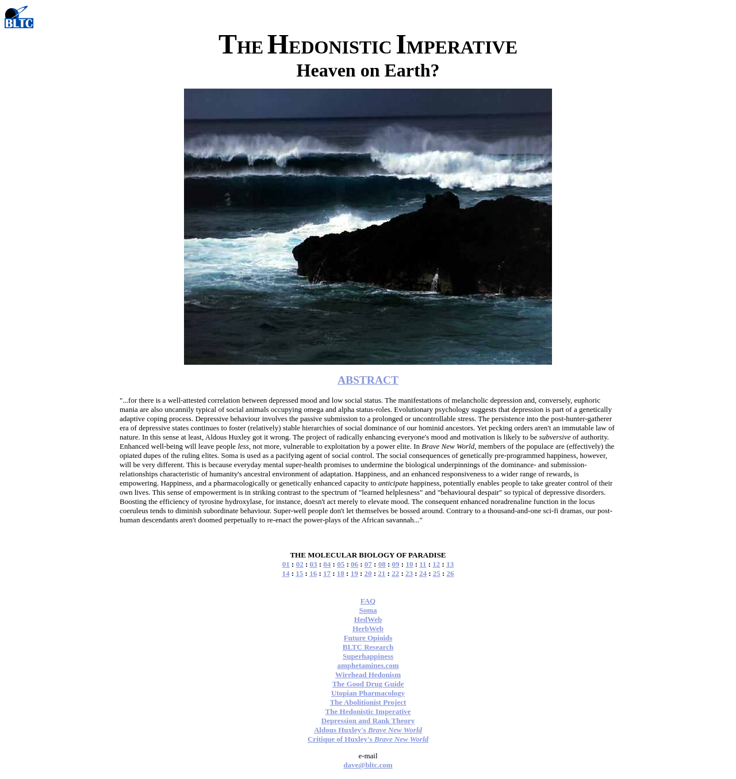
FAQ (368, 601)
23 (409, 573)
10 (409, 564)
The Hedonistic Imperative (368, 711)
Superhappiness (368, 656)
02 (300, 564)
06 (354, 564)
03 (313, 564)
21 (381, 573)
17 (327, 573)
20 (368, 573)
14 (285, 573)
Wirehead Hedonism (368, 674)
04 (327, 564)
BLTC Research (368, 647)
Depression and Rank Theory (368, 720)
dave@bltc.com (367, 765)
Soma (368, 610)
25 (436, 573)
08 (382, 564)
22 (395, 573)
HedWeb (368, 619)
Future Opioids (368, 637)
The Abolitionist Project (368, 702)
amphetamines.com (367, 665)
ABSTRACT (368, 380)
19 (354, 573)
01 (286, 564)
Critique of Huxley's (368, 739)
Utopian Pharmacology (368, 693)
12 (436, 564)
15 (299, 573)
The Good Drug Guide (368, 683)
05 (340, 564)
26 (450, 573)
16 (313, 573)
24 (423, 573)
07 (368, 564)
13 (450, 564)
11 (422, 564)
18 (340, 573)
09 (396, 564)
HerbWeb (368, 628)
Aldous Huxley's (368, 729)
